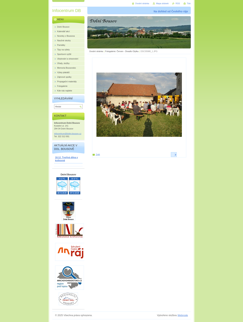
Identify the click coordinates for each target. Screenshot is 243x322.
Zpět (98, 154)
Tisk (189, 3)
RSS (178, 3)
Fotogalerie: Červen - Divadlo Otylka (121, 51)
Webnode (183, 315)
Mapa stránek (162, 3)
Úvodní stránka (96, 51)
